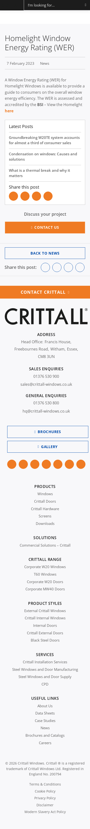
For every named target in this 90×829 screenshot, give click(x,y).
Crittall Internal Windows (45, 617)
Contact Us (46, 227)
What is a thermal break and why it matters (39, 173)
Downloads (45, 523)
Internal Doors (45, 625)
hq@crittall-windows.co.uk (46, 411)
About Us (45, 705)
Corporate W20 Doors (45, 581)
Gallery (49, 446)
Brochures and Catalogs (45, 735)
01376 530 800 (46, 403)
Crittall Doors (45, 501)
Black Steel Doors (45, 640)
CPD (45, 684)
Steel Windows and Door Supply (45, 676)
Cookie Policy (45, 791)
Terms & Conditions (45, 784)
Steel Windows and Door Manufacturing (45, 669)
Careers (45, 742)
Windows (45, 493)
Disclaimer (45, 805)
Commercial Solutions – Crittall (45, 545)
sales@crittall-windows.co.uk (46, 384)
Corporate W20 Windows (45, 566)
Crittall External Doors (45, 632)
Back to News (45, 253)
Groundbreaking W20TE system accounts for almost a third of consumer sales (44, 140)
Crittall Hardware (45, 508)
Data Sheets (45, 713)
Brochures (49, 431)
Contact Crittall (43, 292)
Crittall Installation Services (45, 661)
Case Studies (45, 720)
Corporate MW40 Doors (45, 588)
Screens (45, 516)
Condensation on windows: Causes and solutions (43, 156)
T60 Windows (45, 574)
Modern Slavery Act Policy (45, 811)
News (45, 727)
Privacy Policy (45, 798)
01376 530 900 (46, 376)
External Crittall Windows (45, 610)
